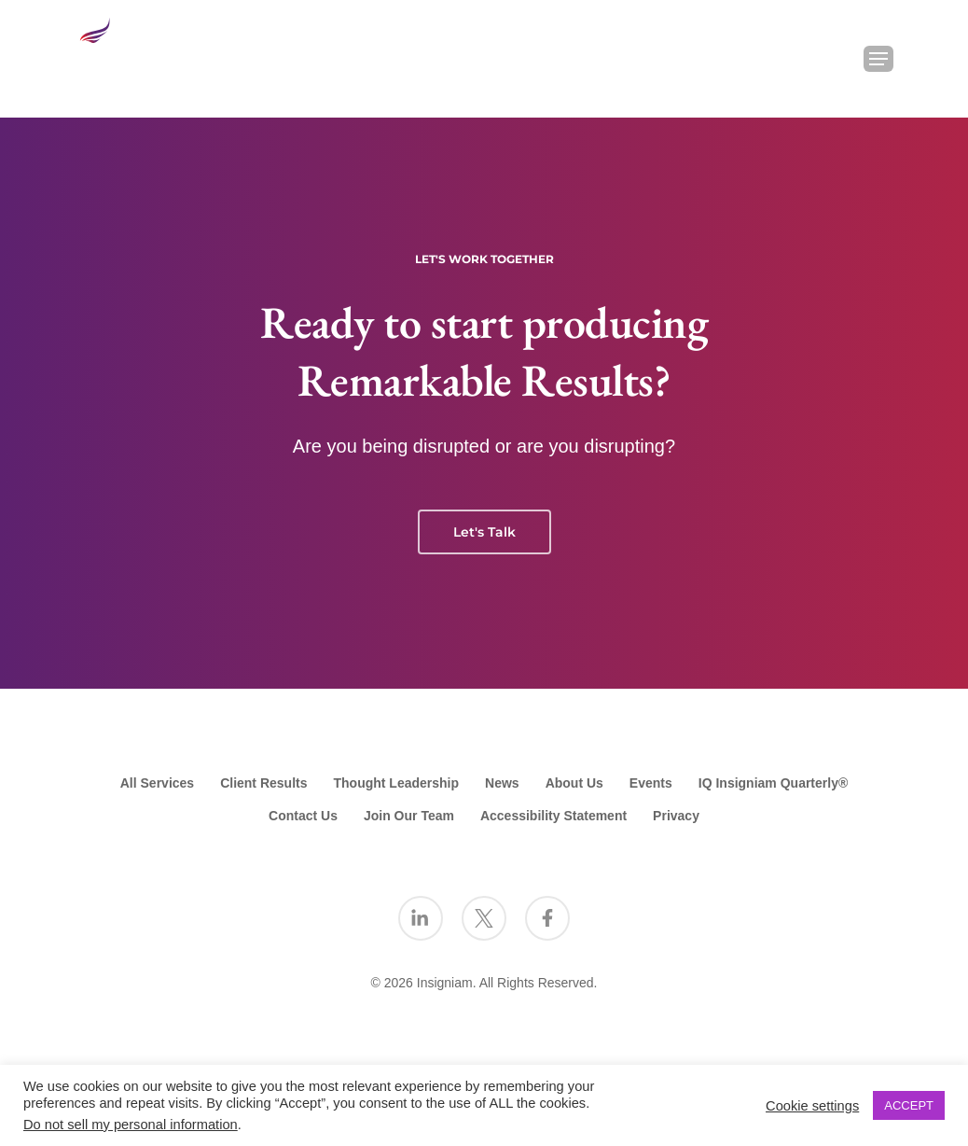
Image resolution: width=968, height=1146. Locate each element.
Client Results (263, 783)
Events (650, 783)
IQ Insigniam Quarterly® (773, 783)
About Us (574, 783)
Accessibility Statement (553, 815)
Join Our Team (409, 815)
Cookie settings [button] (812, 1105)
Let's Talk (484, 532)
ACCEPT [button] (908, 1105)
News (502, 783)
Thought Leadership (397, 783)
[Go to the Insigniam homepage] (128, 53)
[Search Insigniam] (830, 58)
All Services (157, 783)
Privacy (676, 815)
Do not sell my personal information (130, 1124)
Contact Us (303, 815)
